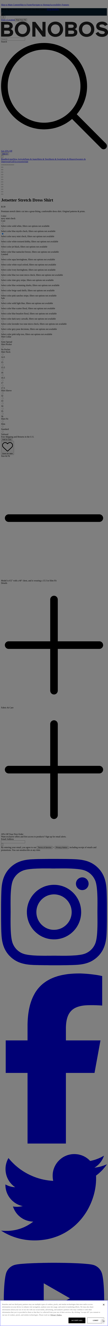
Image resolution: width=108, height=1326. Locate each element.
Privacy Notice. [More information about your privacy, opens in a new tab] (56, 1315)
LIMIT (95, 1320)
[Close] (104, 1305)
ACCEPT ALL (77, 1320)
